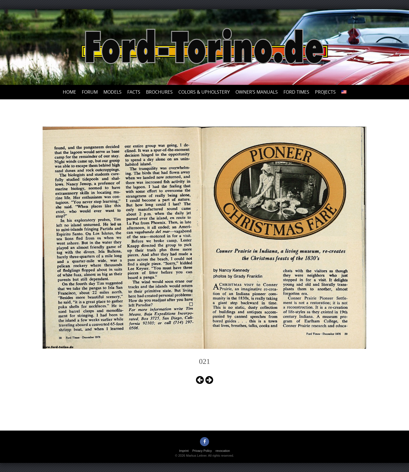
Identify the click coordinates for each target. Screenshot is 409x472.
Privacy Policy (202, 450)
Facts (133, 92)
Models (112, 92)
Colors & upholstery (204, 92)
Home (69, 92)
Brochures (159, 92)
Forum (90, 92)
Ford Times (296, 92)
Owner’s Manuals (256, 92)
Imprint (184, 450)
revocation (223, 450)
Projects (325, 92)
